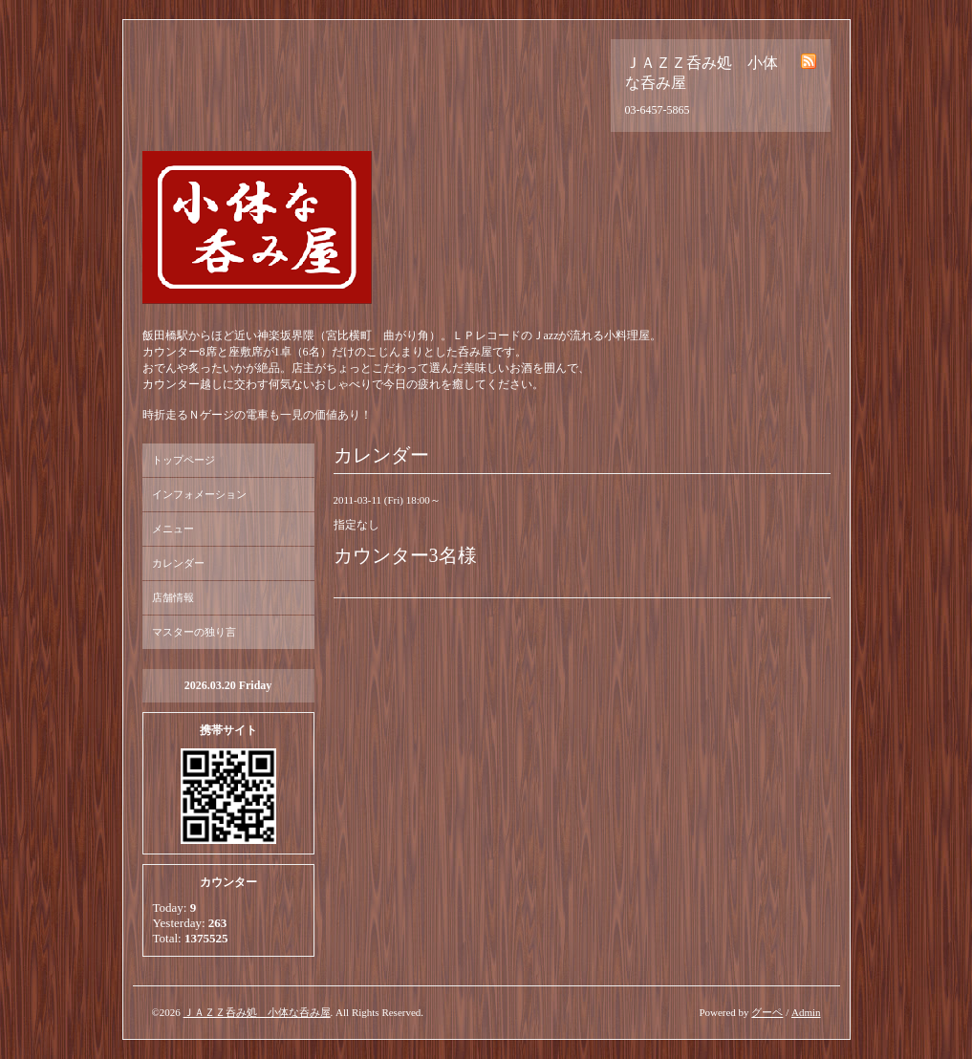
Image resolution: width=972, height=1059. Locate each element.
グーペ (767, 1012)
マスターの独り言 (194, 632)
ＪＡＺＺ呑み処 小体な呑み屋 (257, 1012)
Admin (806, 1012)
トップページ (183, 459)
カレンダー (178, 563)
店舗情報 (173, 597)
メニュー (173, 528)
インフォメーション (199, 494)
